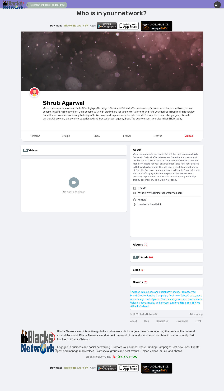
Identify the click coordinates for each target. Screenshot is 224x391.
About (133, 321)
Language (196, 314)
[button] (47, 5)
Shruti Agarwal (63, 103)
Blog (146, 321)
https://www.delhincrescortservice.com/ (161, 193)
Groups (138, 282)
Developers (182, 321)
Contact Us (162, 321)
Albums (138, 244)
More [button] (199, 320)
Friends (143, 257)
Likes (136, 270)
